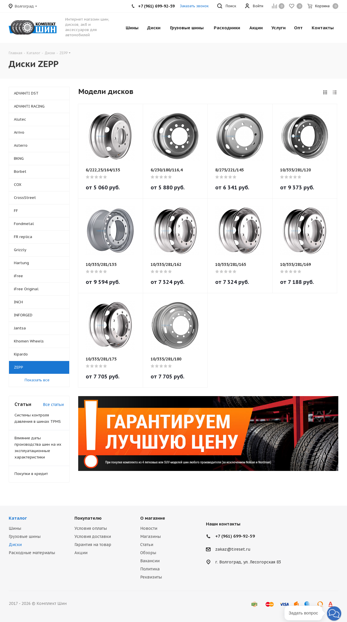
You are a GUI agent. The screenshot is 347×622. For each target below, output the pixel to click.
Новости (148, 528)
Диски (15, 544)
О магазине (152, 518)
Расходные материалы (32, 552)
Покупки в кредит (31, 473)
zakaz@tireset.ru (233, 549)
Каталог (18, 518)
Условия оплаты (90, 528)
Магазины (150, 536)
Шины (15, 528)
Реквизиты (151, 577)
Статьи (146, 544)
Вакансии (150, 560)
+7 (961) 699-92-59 (235, 536)
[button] (334, 613)
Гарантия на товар (92, 544)
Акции (80, 552)
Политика (150, 569)
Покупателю (88, 518)
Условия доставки (92, 536)
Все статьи (53, 404)
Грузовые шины (25, 536)
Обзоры (148, 552)
